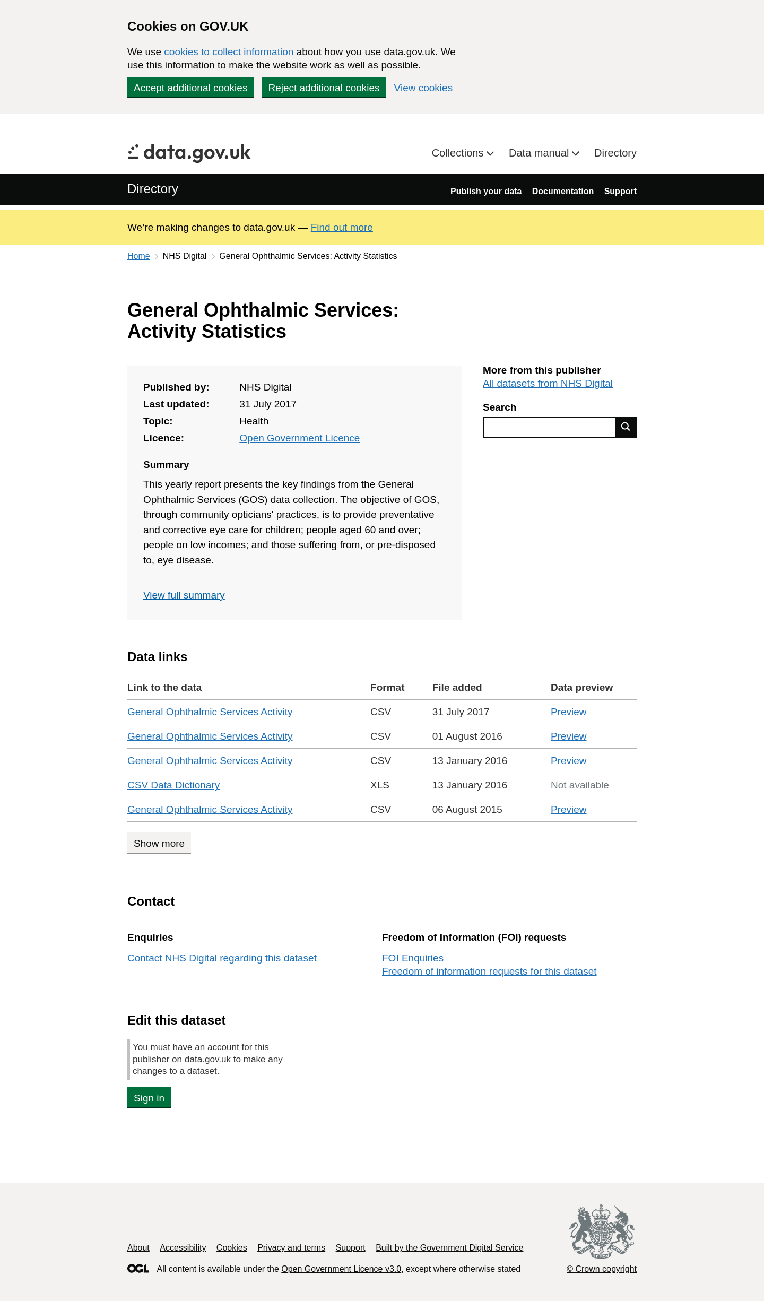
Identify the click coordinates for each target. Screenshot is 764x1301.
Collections (459, 153)
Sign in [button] (149, 1098)
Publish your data (486, 191)
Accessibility (183, 1247)
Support (620, 191)
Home (138, 256)
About (138, 1247)
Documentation (563, 191)
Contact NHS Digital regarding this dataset (222, 958)
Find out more (342, 227)
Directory (615, 153)
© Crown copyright (602, 1268)
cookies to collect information (228, 51)
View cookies (423, 88)
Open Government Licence (299, 438)
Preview (569, 711)
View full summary (184, 595)
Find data (626, 427)
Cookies (231, 1247)
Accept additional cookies (190, 87)
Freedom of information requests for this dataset (489, 971)
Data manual (540, 153)
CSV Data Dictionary (173, 785)
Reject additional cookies (323, 87)
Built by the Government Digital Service (449, 1247)
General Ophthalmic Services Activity (210, 711)
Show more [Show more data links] (159, 843)
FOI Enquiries (413, 958)
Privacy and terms (291, 1247)
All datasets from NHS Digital (548, 383)
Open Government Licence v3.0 (341, 1268)
